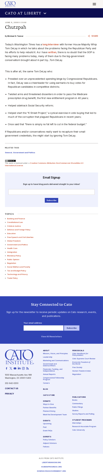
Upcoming (47, 424)
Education (11, 233)
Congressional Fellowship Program (53, 379)
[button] (51, 13)
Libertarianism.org (51, 462)
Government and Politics (17, 245)
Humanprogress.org (51, 467)
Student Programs (82, 420)
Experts (47, 437)
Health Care (12, 248)
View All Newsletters (51, 337)
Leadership (47, 357)
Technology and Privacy (17, 274)
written (52, 52)
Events (46, 421)
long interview (51, 44)
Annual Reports (49, 374)
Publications (79, 397)
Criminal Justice (14, 226)
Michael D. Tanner (15, 36)
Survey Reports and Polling (83, 414)
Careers (46, 383)
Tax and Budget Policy (16, 271)
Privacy (9, 394)
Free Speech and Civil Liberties (20, 237)
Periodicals (78, 351)
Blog (45, 389)
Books (75, 400)
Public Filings (77, 407)
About (46, 351)
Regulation (11, 263)
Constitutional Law (15, 222)
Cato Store (49, 395)
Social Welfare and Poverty (18, 267)
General (8, 153)
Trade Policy (12, 278)
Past (45, 427)
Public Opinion (13, 259)
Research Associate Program (84, 426)
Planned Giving (49, 411)
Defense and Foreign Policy (18, 230)
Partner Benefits (49, 408)
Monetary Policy (14, 256)
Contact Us (11, 389)
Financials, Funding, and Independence (52, 370)
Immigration (12, 252)
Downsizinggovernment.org (51, 471)
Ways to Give (48, 404)
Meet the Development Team (55, 415)
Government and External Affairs (50, 365)
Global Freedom (14, 241)
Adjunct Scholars (50, 443)
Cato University (78, 430)
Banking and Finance (16, 219)
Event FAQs (47, 431)
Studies (75, 411)
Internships (76, 423)
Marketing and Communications (56, 361)
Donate (47, 401)
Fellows (46, 447)
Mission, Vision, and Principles (55, 354)
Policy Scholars (49, 440)
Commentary (77, 404)
